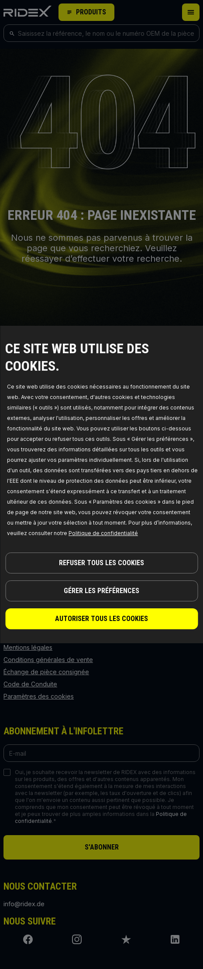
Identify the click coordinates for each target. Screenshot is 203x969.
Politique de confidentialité (103, 533)
